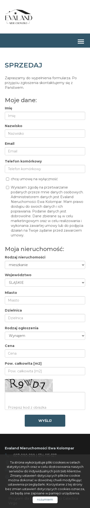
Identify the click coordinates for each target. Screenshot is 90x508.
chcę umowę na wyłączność (32, 179)
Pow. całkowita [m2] (23, 363)
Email (9, 143)
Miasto (11, 292)
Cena (9, 346)
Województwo (18, 275)
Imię (8, 108)
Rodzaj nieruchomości (25, 257)
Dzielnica (13, 310)
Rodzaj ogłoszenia (21, 328)
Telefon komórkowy (23, 161)
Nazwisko (13, 126)
